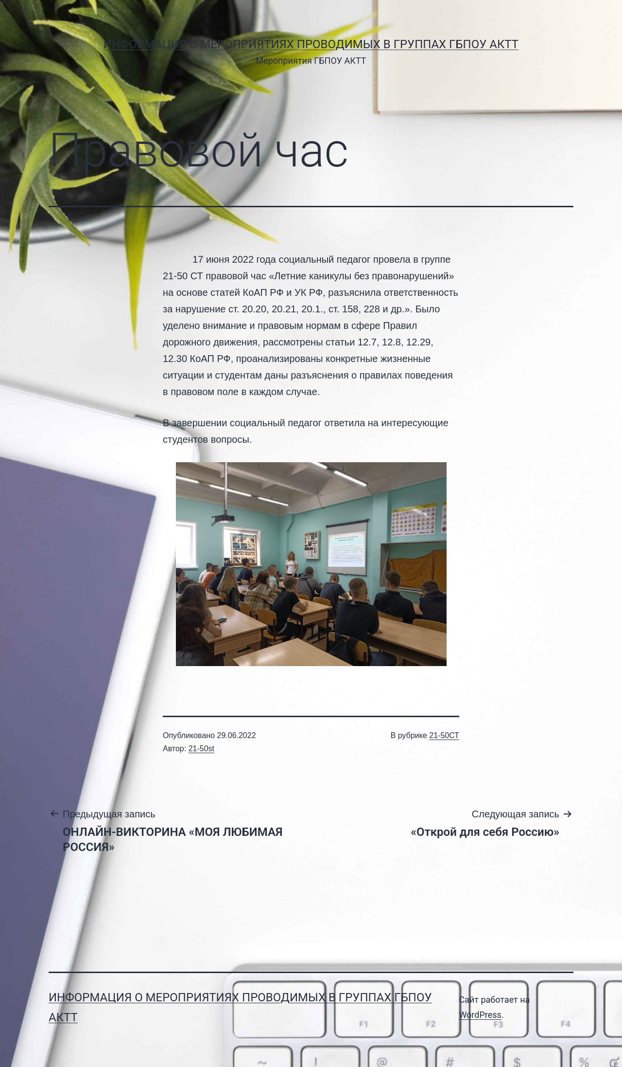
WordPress (480, 1015)
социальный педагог (325, 259)
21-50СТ (444, 735)
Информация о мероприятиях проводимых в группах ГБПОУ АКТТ (311, 44)
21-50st (201, 748)
